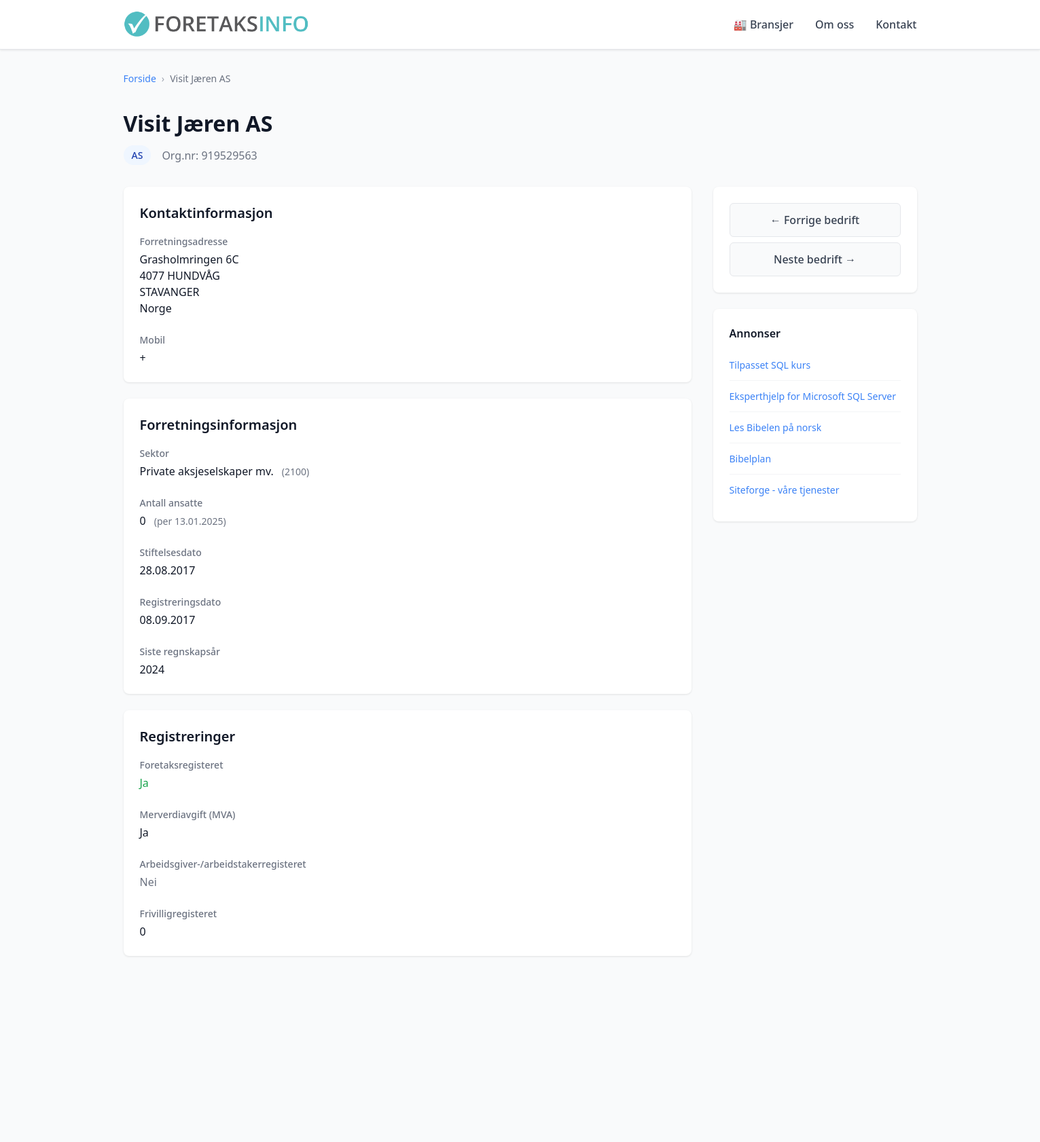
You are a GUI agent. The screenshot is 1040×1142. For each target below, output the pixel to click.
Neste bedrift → (815, 259)
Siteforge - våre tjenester (785, 489)
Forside (140, 78)
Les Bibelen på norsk (776, 427)
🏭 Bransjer (763, 24)
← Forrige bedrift (814, 220)
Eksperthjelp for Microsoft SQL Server (813, 396)
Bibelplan (751, 458)
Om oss (834, 24)
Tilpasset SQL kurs (770, 364)
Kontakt (896, 24)
